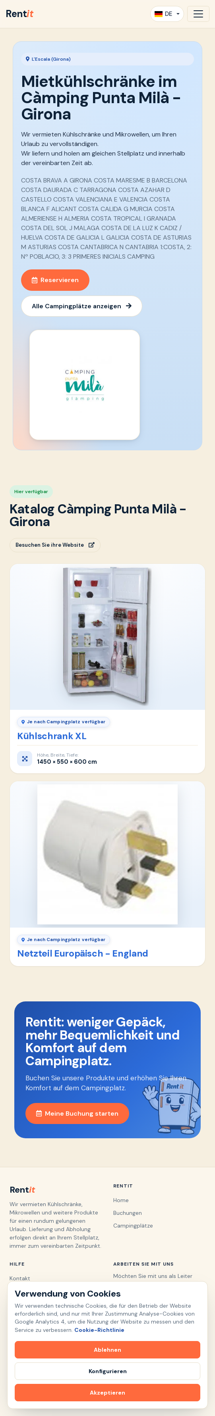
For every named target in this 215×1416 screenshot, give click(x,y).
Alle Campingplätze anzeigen (82, 306)
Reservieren (55, 280)
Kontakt (20, 1278)
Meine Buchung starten (77, 1113)
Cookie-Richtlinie (99, 1329)
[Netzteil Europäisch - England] (107, 854)
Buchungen (127, 1212)
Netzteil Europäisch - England (82, 953)
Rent (19, 14)
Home (121, 1200)
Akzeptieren (107, 1392)
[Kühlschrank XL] (107, 637)
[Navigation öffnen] (198, 14)
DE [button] (163, 14)
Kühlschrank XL (51, 736)
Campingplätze (133, 1225)
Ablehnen (107, 1349)
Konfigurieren (108, 1371)
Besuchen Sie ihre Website (55, 545)
